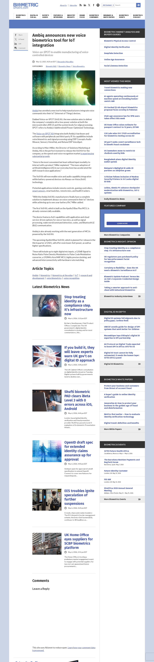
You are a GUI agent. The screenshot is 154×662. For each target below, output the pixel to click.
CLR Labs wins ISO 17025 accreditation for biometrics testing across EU (122, 134)
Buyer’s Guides (45, 16)
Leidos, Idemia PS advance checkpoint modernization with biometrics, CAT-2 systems (122, 190)
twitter (89, 5)
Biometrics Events (124, 16)
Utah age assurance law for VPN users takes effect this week (122, 117)
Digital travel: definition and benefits (121, 423)
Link (20, 44)
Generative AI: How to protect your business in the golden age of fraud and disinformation (121, 405)
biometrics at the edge (62, 275)
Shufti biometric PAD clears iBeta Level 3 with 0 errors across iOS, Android (78, 400)
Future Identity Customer (122, 472)
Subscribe (73, 5)
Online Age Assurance (114, 59)
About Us (63, 5)
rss (80, 5)
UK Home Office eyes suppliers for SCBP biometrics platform (78, 541)
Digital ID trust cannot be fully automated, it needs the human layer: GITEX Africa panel (121, 355)
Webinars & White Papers (109, 16)
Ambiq (35, 110)
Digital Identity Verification (117, 47)
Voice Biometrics (79, 66)
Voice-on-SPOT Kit (45, 133)
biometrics (45, 275)
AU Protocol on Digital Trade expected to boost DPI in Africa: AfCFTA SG (122, 345)
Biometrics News (21, 16)
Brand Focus (82, 16)
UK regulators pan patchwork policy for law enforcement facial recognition (121, 259)
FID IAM (122, 480)
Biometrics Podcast (138, 16)
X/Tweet (21, 39)
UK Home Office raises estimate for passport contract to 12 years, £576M (121, 126)
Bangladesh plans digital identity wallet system (120, 160)
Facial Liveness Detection (116, 66)
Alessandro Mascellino (65, 62)
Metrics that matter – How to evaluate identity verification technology (122, 415)
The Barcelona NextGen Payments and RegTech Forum (122, 462)
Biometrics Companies (94, 16)
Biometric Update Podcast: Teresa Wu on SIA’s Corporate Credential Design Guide (121, 279)
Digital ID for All (34, 16)
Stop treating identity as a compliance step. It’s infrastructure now (78, 305)
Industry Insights (71, 16)
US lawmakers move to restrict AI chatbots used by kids (119, 152)
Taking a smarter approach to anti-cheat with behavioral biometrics (121, 288)
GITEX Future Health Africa (122, 452)
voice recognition (71, 278)
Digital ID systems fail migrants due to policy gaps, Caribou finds (122, 319)
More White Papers (113, 429)
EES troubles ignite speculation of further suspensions (79, 497)
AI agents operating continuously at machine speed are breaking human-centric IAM (121, 98)
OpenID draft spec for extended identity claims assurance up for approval (78, 451)
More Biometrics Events (115, 499)
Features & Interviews (58, 16)
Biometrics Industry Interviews (118, 296)
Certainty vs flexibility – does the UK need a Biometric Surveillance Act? (121, 269)
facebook (93, 5)
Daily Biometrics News (114, 199)
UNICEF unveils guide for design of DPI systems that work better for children (122, 328)
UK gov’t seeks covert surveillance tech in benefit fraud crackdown (122, 143)
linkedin (85, 5)
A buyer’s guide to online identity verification (119, 395)
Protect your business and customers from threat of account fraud (121, 387)
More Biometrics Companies (117, 235)
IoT (76, 275)
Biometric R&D (51, 66)
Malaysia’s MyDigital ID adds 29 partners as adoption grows (118, 169)
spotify (98, 5)
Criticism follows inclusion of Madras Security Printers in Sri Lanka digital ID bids (121, 179)
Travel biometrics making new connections (118, 88)
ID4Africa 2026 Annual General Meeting (122, 490)
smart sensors (38, 191)
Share (20, 35)
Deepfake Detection (113, 53)
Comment (22, 48)
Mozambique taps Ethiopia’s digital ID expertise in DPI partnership (122, 336)
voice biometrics (54, 278)
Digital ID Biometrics (113, 364)
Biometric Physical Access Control (120, 41)
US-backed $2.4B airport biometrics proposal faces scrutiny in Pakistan (121, 108)
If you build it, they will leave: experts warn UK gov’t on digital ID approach (79, 353)
